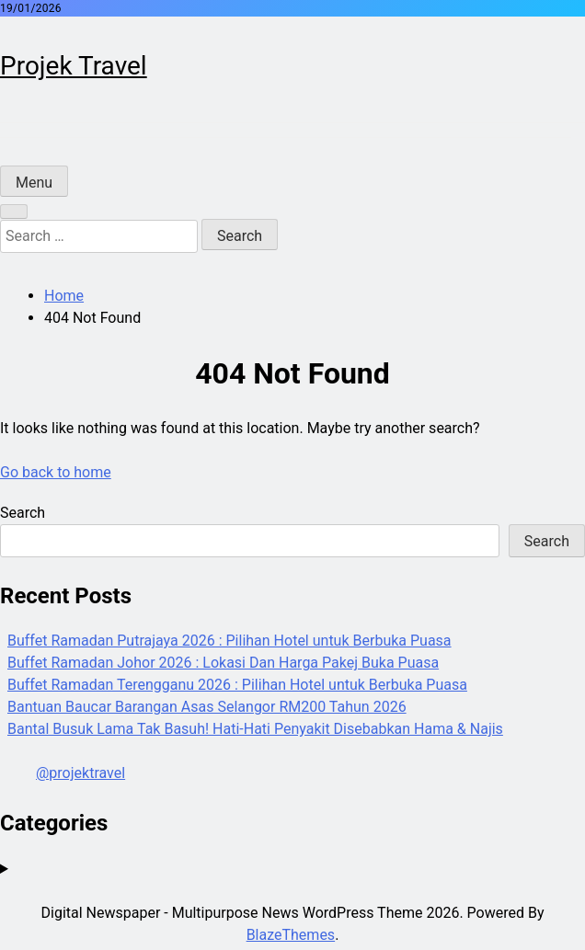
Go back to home (55, 472)
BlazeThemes (291, 935)
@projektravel (80, 773)
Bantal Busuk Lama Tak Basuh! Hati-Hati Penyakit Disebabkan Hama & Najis (255, 729)
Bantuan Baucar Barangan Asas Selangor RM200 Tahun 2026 (207, 706)
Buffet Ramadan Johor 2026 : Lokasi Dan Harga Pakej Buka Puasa (223, 662)
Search (22, 512)
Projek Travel (73, 66)
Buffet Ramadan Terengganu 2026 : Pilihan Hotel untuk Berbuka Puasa (237, 684)
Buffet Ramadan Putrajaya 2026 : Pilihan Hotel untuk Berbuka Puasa (229, 640)
